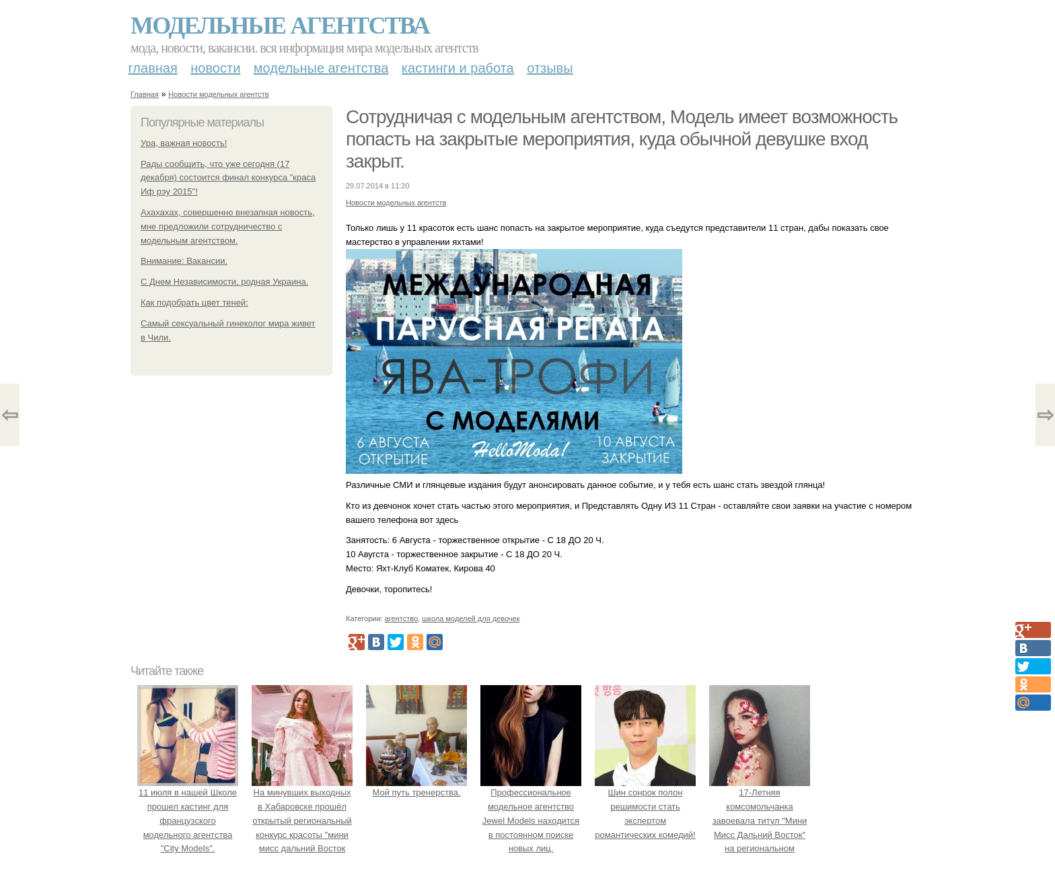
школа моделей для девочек (470, 618)
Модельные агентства (280, 25)
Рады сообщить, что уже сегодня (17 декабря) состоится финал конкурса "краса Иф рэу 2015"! (228, 178)
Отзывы (550, 68)
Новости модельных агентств (218, 94)
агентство (401, 618)
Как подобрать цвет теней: (194, 302)
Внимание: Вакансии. (184, 261)
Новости (215, 68)
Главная (153, 68)
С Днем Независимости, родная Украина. (224, 282)
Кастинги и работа (458, 68)
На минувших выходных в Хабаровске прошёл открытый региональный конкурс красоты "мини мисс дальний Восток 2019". (302, 820)
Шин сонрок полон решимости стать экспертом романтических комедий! (645, 806)
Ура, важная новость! (184, 143)
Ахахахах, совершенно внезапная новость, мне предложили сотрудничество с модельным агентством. (228, 226)
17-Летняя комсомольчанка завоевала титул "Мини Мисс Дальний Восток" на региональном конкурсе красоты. (759, 820)
